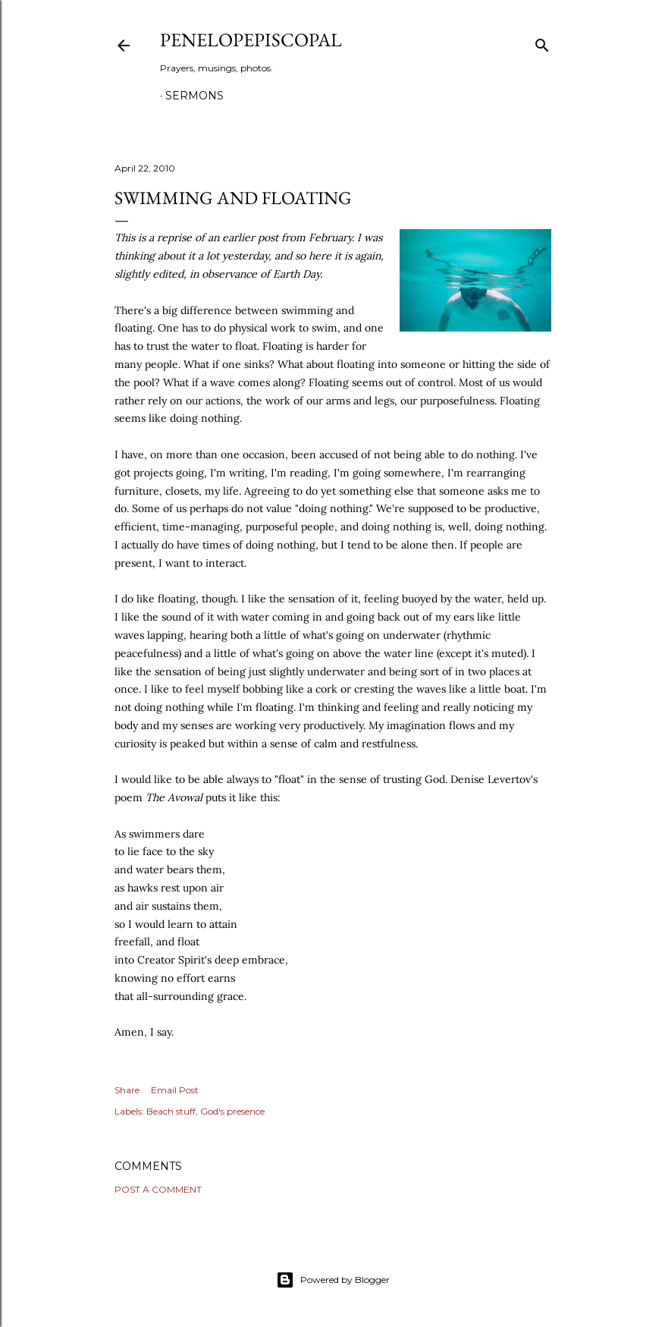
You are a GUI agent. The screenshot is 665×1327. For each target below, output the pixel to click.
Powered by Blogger (333, 1280)
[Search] (542, 42)
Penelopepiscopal (251, 39)
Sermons (194, 95)
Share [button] (127, 1090)
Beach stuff (171, 1111)
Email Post (175, 1090)
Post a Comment (158, 1189)
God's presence (232, 1111)
